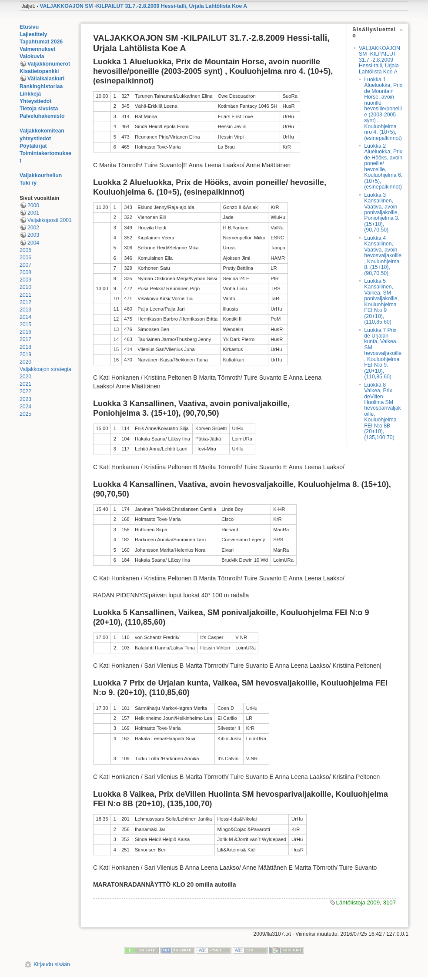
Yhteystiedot (36, 101)
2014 (25, 317)
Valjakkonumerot (48, 64)
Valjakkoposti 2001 (49, 220)
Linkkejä (30, 94)
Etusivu (29, 27)
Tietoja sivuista (39, 109)
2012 (25, 302)
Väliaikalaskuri (45, 79)
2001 (33, 213)
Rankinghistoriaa (41, 86)
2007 (25, 265)
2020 (25, 362)
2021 (25, 384)
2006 (25, 258)
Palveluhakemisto (42, 116)
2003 (33, 235)
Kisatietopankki (39, 71)
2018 (25, 347)
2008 (25, 272)
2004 (33, 243)
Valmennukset (37, 49)
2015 (25, 324)
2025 (25, 414)
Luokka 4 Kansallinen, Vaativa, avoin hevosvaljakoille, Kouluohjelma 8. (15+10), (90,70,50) (382, 255)
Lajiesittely (33, 34)
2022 (25, 391)
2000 (33, 205)
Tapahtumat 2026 (41, 42)
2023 (25, 399)
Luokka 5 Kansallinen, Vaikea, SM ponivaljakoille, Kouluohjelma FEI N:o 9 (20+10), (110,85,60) (381, 301)
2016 (25, 332)
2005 (25, 250)
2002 (33, 228)
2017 (25, 339)
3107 (389, 902)
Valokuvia (32, 56)
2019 (25, 354)
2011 (25, 295)
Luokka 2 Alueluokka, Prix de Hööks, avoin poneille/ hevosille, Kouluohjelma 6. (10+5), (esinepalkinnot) (383, 166)
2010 (25, 287)
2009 (25, 280)
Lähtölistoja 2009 (358, 902)
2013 (25, 310)
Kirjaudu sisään (51, 964)
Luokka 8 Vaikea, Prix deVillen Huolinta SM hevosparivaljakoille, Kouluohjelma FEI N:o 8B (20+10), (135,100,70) (382, 411)
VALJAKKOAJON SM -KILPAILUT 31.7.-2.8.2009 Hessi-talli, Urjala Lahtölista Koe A (143, 6)
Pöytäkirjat (33, 146)
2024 (25, 407)
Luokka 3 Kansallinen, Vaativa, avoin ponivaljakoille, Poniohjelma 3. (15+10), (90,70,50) (381, 212)
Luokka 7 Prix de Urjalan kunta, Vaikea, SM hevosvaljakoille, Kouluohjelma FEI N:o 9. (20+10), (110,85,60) (382, 353)
